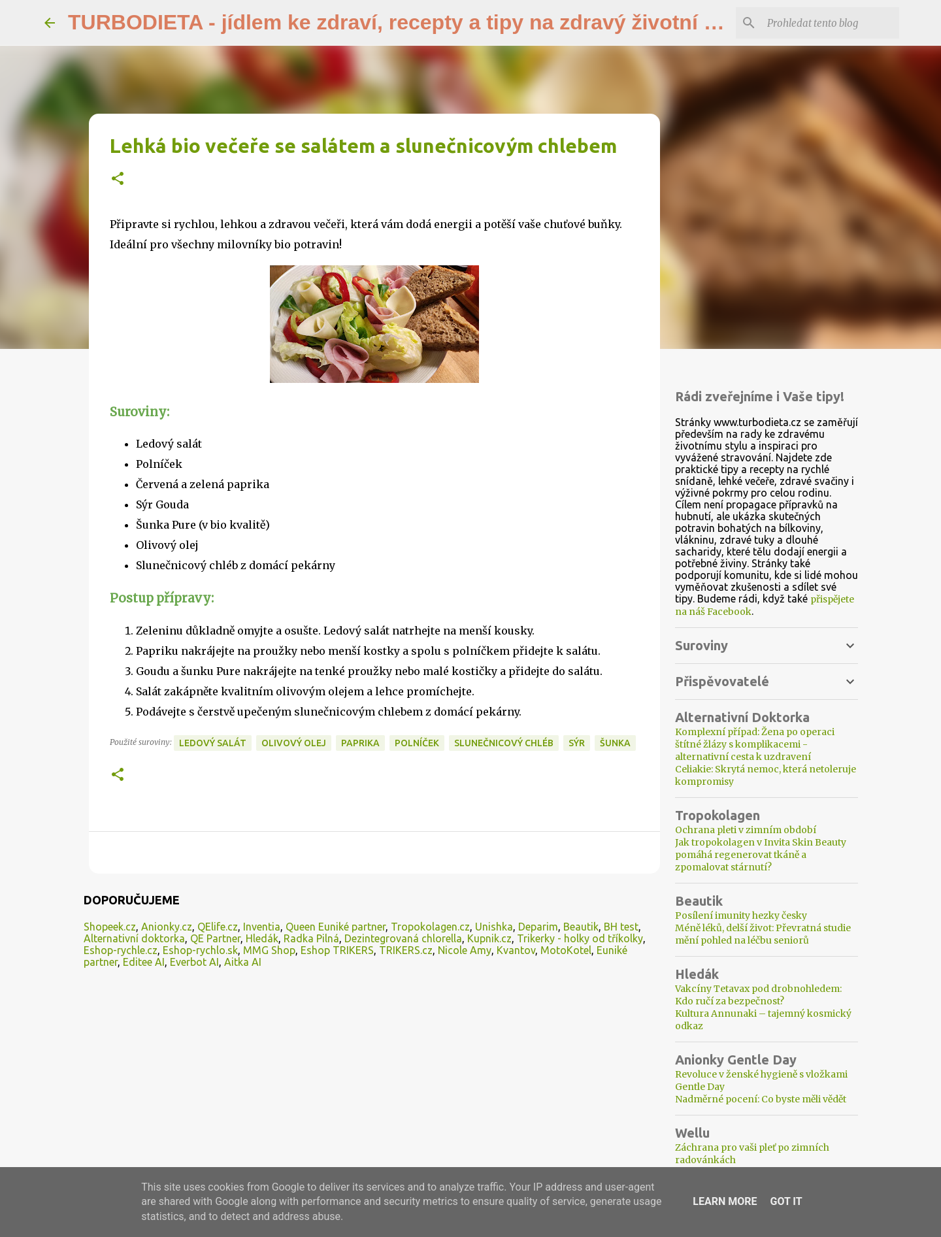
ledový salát (212, 743)
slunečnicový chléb (503, 743)
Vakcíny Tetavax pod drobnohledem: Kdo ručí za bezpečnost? (758, 995)
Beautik (581, 926)
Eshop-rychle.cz (120, 950)
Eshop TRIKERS (337, 950)
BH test (621, 926)
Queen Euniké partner (336, 926)
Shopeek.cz (110, 926)
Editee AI (144, 962)
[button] (117, 179)
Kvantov (516, 950)
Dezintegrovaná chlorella (403, 938)
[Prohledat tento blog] (830, 23)
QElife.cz (217, 926)
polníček (417, 743)
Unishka (494, 926)
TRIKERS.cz (406, 950)
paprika (360, 743)
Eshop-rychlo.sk (200, 950)
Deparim (538, 926)
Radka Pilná (311, 938)
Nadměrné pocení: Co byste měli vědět (760, 1099)
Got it (786, 1201)
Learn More (725, 1201)
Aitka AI (242, 962)
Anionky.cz (166, 926)
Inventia (261, 926)
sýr (577, 743)
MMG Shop (269, 950)
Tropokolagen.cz (430, 926)
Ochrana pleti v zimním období (745, 830)
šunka (615, 743)
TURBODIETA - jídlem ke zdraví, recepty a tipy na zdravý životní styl (404, 22)
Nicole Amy (464, 950)
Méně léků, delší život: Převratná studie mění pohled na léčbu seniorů (763, 934)
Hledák (262, 938)
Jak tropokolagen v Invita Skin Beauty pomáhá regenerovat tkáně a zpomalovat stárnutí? (760, 854)
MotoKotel (565, 950)
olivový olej (293, 743)
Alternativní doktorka (134, 938)
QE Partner (215, 938)
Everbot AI (194, 962)
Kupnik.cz (489, 938)
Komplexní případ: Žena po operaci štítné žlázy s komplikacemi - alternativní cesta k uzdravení (754, 744)
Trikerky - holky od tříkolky (580, 938)
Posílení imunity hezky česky (741, 915)
